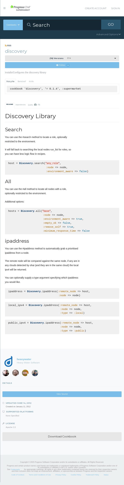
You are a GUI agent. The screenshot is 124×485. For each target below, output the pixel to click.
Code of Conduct (17, 477)
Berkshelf (22, 81)
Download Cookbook (62, 439)
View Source (62, 397)
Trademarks (15, 472)
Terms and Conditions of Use (40, 477)
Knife (31, 81)
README (9, 104)
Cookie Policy (76, 477)
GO (111, 24)
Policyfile (10, 81)
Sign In (115, 8)
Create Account (95, 8)
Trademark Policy (92, 477)
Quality (34, 104)
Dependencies (21, 105)
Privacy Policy (61, 477)
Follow (63, 65)
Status (106, 477)
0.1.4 (60, 58)
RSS (8, 45)
